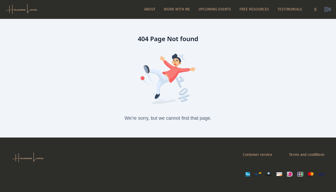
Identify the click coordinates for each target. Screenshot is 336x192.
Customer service (257, 154)
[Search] (316, 9)
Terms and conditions (306, 154)
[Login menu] (327, 9)
